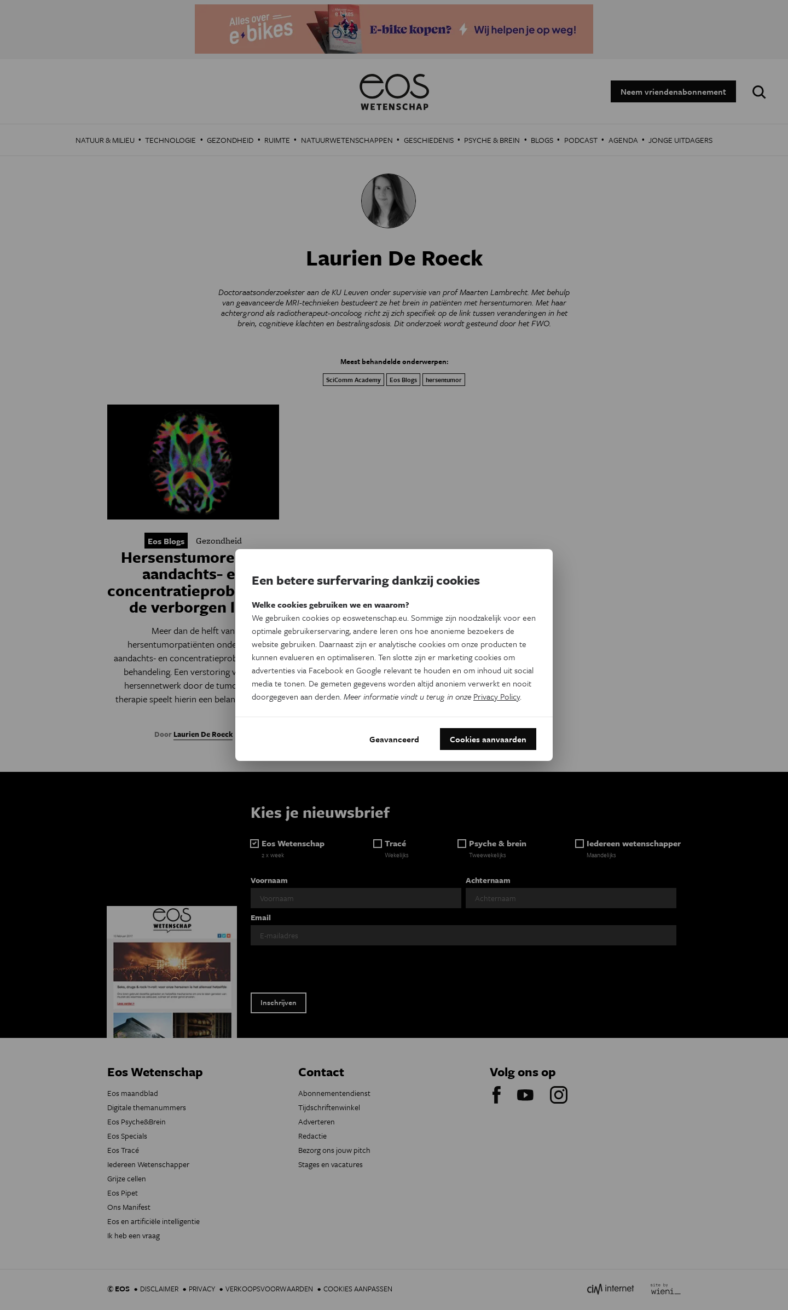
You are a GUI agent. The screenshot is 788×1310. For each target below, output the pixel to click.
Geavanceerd (394, 739)
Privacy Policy (496, 696)
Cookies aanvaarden (488, 739)
